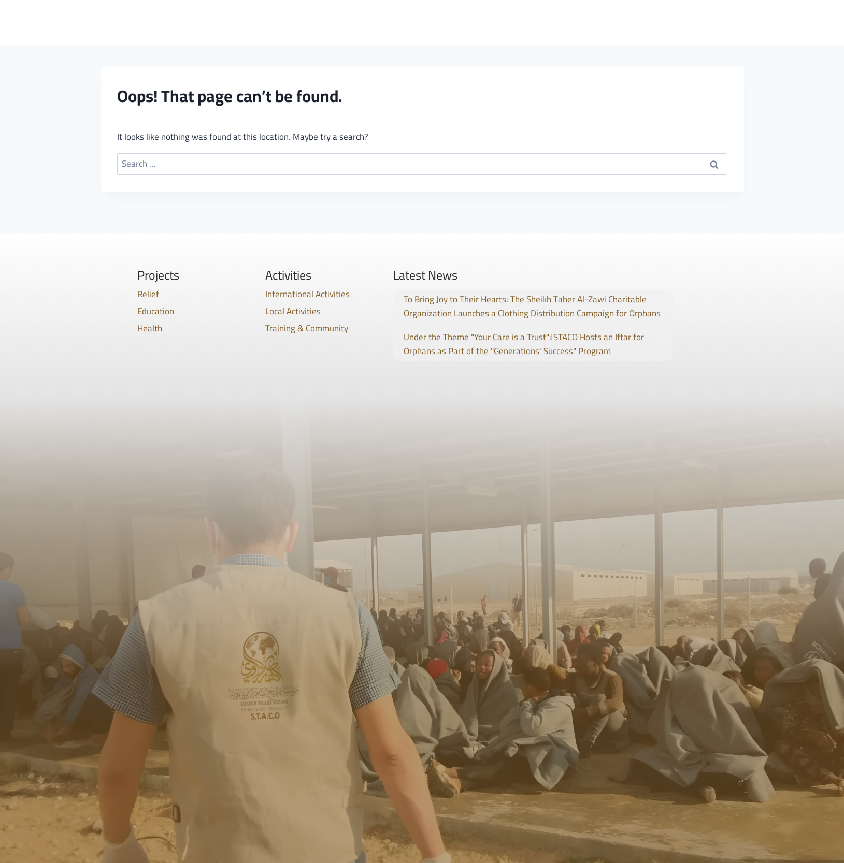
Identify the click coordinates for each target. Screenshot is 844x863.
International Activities (307, 294)
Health (149, 328)
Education (155, 311)
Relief (148, 294)
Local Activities (293, 311)
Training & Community (306, 328)
